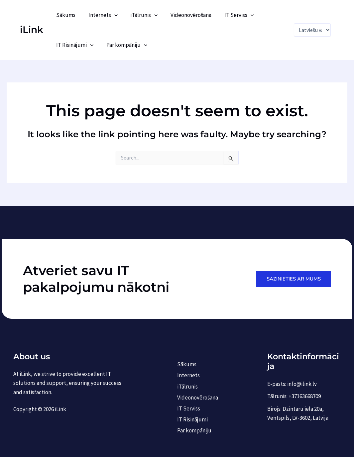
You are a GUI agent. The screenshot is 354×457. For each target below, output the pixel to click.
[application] (112, 15)
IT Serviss (232, 15)
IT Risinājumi (74, 45)
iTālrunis (140, 15)
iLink (31, 29)
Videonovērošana (185, 15)
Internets (100, 15)
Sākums (65, 15)
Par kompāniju (124, 45)
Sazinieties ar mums (293, 278)
